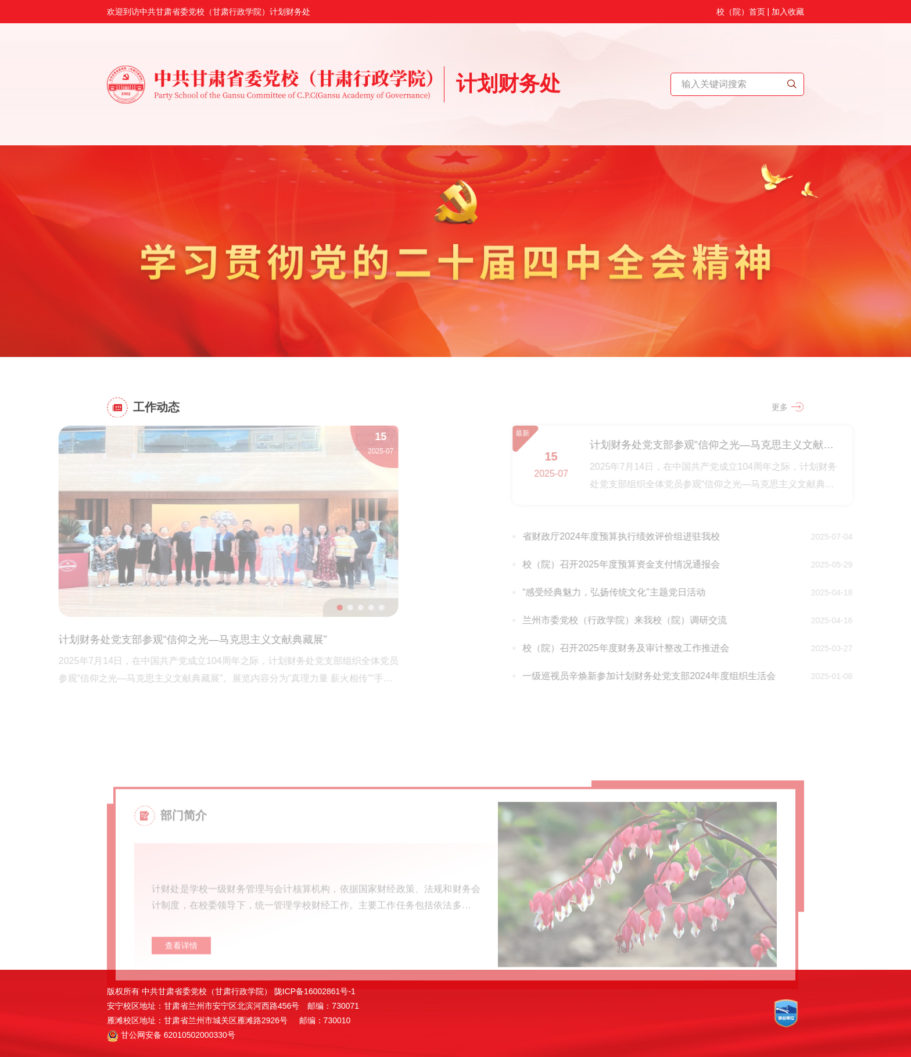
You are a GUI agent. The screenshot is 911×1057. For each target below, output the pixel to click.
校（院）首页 (740, 8)
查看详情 (181, 967)
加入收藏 (788, 8)
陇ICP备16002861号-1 (315, 991)
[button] (318, 607)
